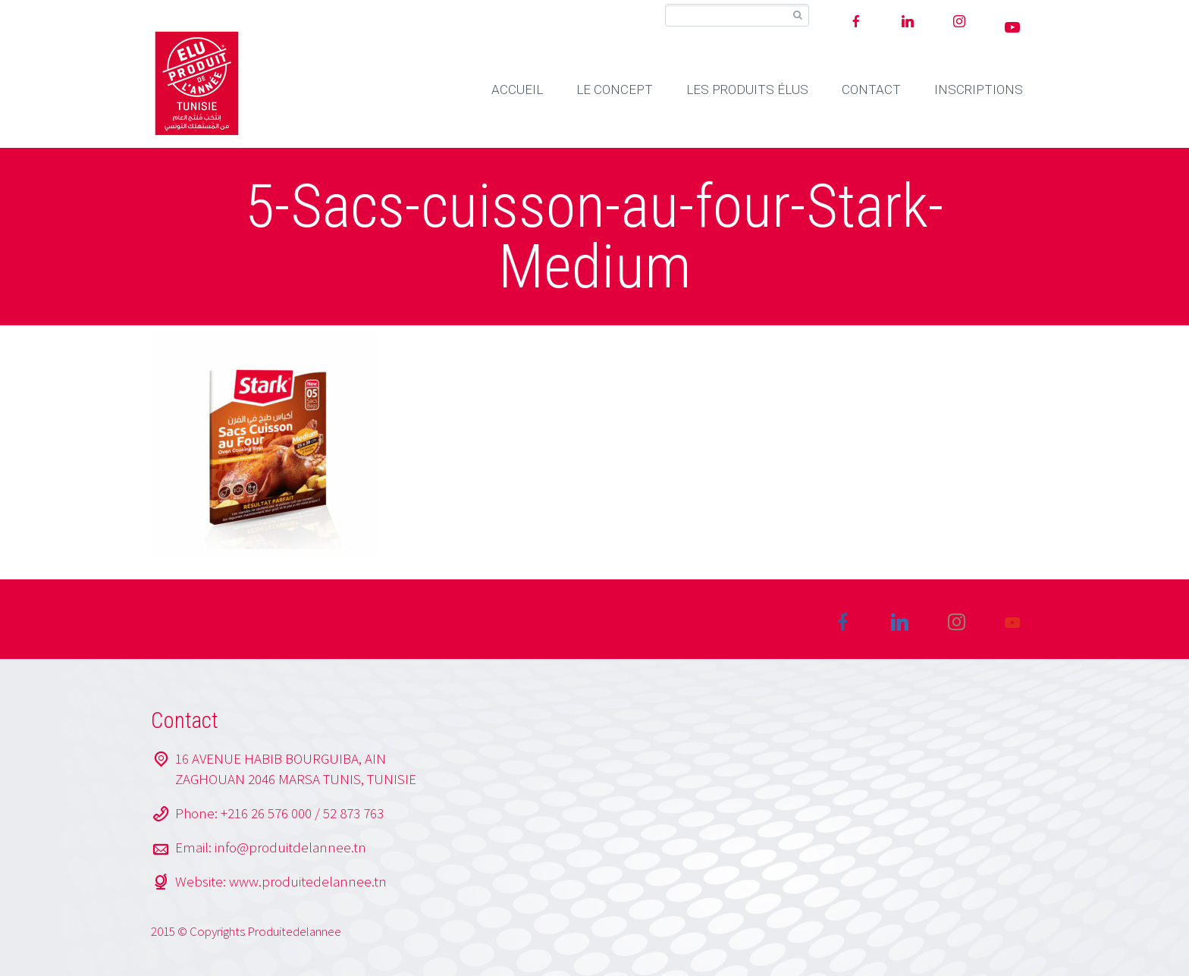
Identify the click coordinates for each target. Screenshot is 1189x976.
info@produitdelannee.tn (290, 847)
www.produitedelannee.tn (308, 881)
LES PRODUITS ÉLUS (747, 89)
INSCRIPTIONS (978, 89)
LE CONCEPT (614, 89)
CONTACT (871, 89)
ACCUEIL (517, 89)
